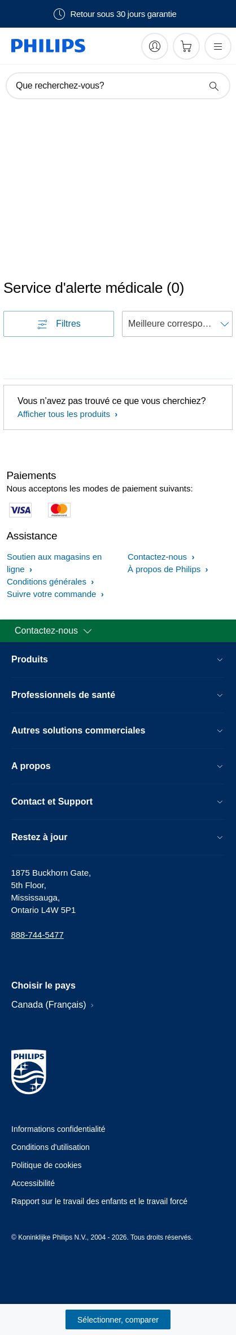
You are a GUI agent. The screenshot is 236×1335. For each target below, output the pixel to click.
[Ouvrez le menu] (217, 46)
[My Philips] (154, 46)
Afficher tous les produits (65, 414)
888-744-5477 (37, 934)
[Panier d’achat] (186, 46)
